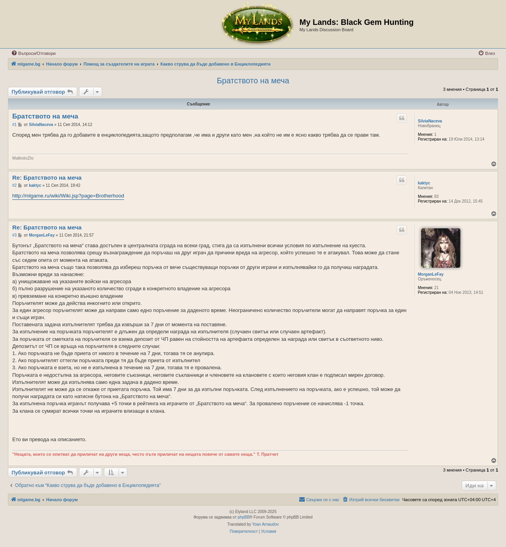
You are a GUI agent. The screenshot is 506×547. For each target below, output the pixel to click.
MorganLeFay (431, 274)
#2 (14, 185)
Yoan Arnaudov (265, 524)
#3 (14, 235)
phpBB (243, 517)
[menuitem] (33, 53)
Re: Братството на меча (46, 177)
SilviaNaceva (430, 121)
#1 (14, 124)
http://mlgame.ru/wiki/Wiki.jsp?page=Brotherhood (68, 196)
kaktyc (424, 183)
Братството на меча (253, 80)
